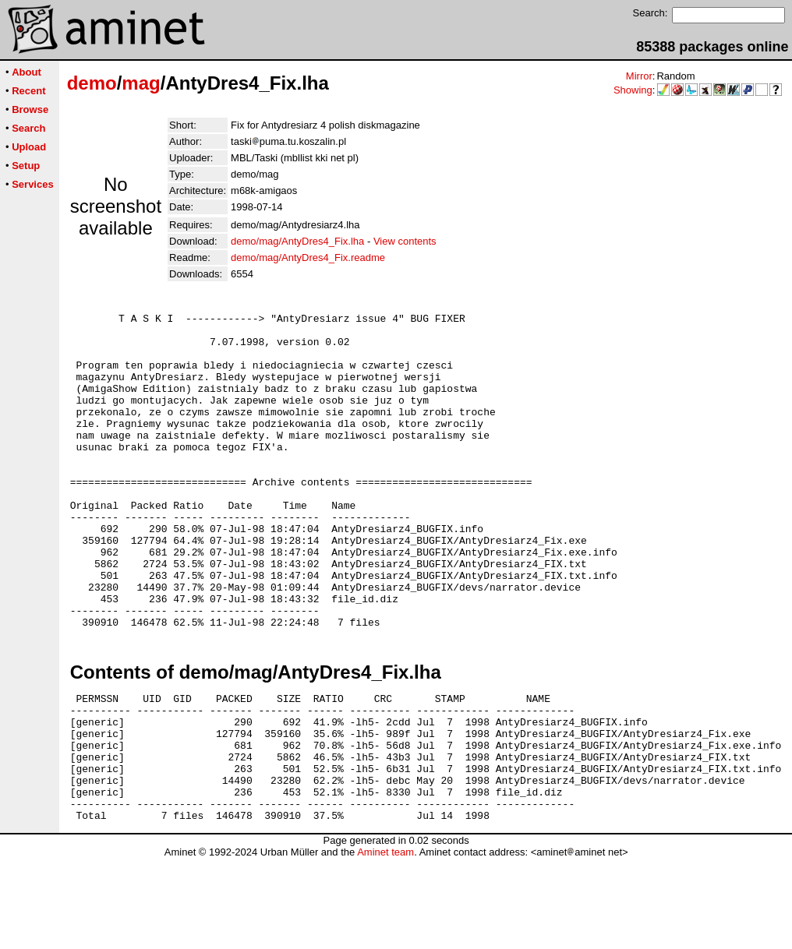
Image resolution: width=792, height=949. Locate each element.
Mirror (639, 76)
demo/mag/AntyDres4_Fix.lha (297, 241)
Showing (632, 90)
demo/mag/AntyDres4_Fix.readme (308, 257)
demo (92, 82)
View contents (405, 241)
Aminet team (385, 943)
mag (141, 82)
